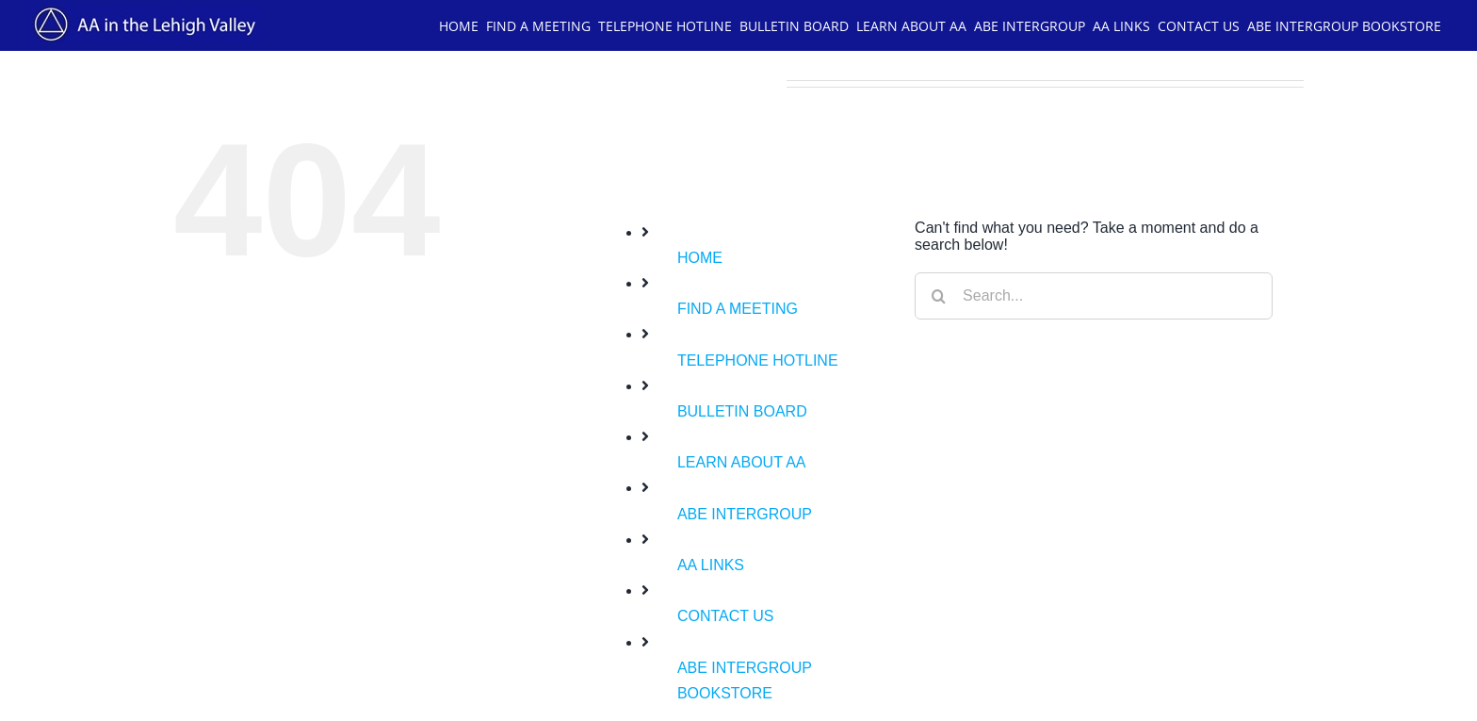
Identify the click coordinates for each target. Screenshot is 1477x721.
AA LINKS (710, 565)
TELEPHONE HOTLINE (757, 360)
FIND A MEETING (737, 309)
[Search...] (1094, 296)
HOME (699, 258)
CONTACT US (725, 616)
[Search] (938, 296)
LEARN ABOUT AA (741, 462)
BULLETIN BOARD (742, 411)
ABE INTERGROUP (744, 514)
